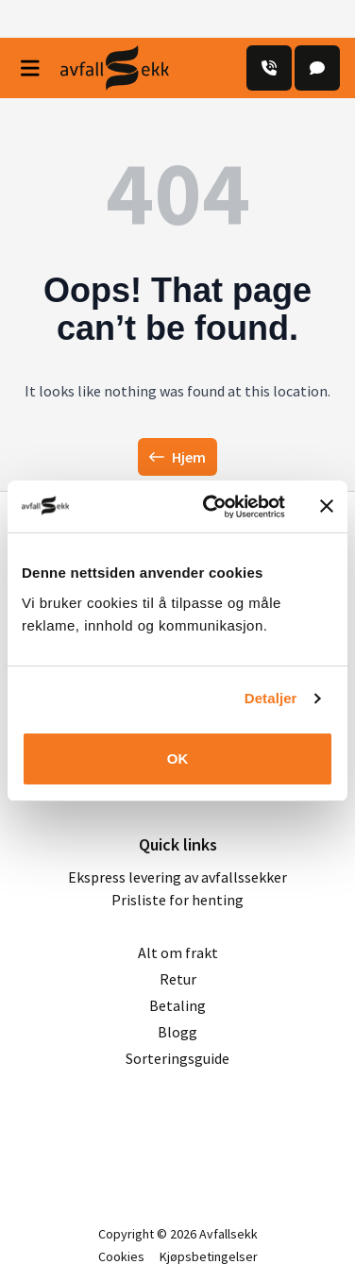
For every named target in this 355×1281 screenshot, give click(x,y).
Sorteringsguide (177, 1058)
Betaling (177, 1005)
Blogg (177, 1031)
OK (178, 758)
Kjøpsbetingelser (209, 1256)
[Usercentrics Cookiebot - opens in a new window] (212, 507)
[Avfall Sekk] (114, 68)
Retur (178, 978)
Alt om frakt (178, 952)
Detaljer (271, 698)
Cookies (121, 1256)
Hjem (177, 456)
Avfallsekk (228, 1233)
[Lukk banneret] (326, 506)
